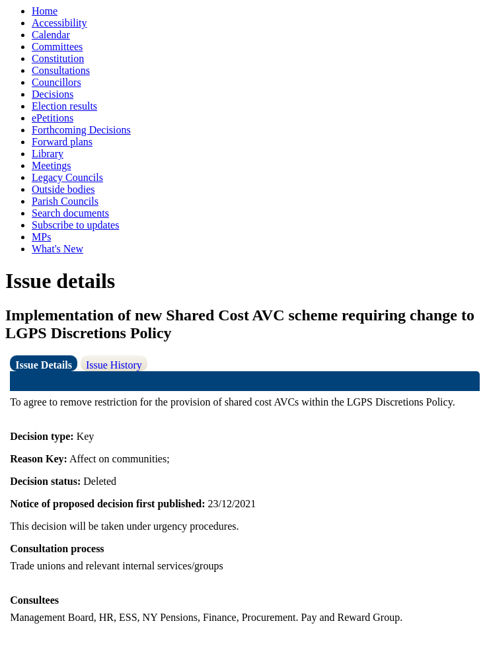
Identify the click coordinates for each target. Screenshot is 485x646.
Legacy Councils (67, 177)
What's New (57, 248)
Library (47, 153)
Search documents (70, 213)
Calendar (51, 34)
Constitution (58, 58)
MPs (41, 236)
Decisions (52, 94)
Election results (64, 106)
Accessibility (59, 22)
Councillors (56, 82)
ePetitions (52, 118)
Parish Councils (65, 201)
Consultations (61, 70)
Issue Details (43, 365)
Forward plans (62, 141)
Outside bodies (63, 189)
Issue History (114, 365)
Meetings (51, 165)
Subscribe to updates (75, 225)
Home (44, 11)
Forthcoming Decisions (81, 129)
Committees (57, 46)
